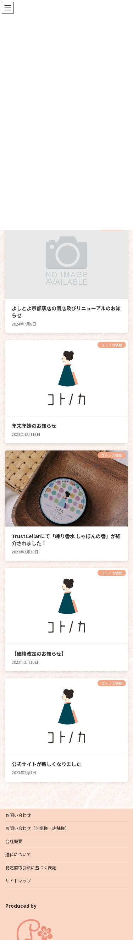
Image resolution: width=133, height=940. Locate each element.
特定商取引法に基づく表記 (30, 867)
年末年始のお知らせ (34, 425)
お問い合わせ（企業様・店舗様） (37, 828)
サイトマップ (18, 881)
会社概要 (13, 841)
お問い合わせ (18, 815)
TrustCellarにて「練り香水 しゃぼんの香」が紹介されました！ (66, 539)
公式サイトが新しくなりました (46, 763)
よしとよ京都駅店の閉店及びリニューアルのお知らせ (66, 312)
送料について (18, 854)
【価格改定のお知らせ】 (39, 653)
